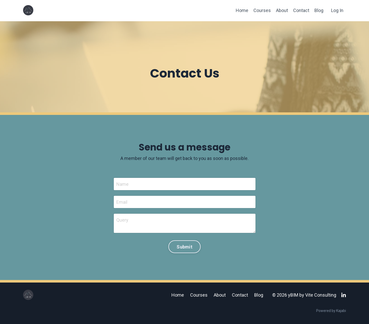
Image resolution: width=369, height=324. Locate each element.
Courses (262, 10)
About (282, 10)
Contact (301, 10)
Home (242, 10)
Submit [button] (184, 247)
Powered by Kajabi (331, 311)
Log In (337, 10)
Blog (318, 10)
